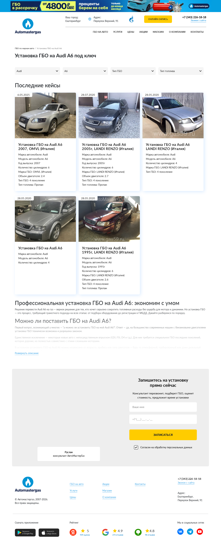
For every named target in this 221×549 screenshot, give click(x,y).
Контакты (197, 31)
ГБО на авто (100, 31)
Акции (143, 31)
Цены (130, 31)
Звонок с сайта (198, 20)
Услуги (117, 31)
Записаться (163, 434)
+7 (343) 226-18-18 (194, 17)
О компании (177, 31)
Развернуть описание (27, 353)
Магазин (158, 31)
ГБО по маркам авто (24, 48)
